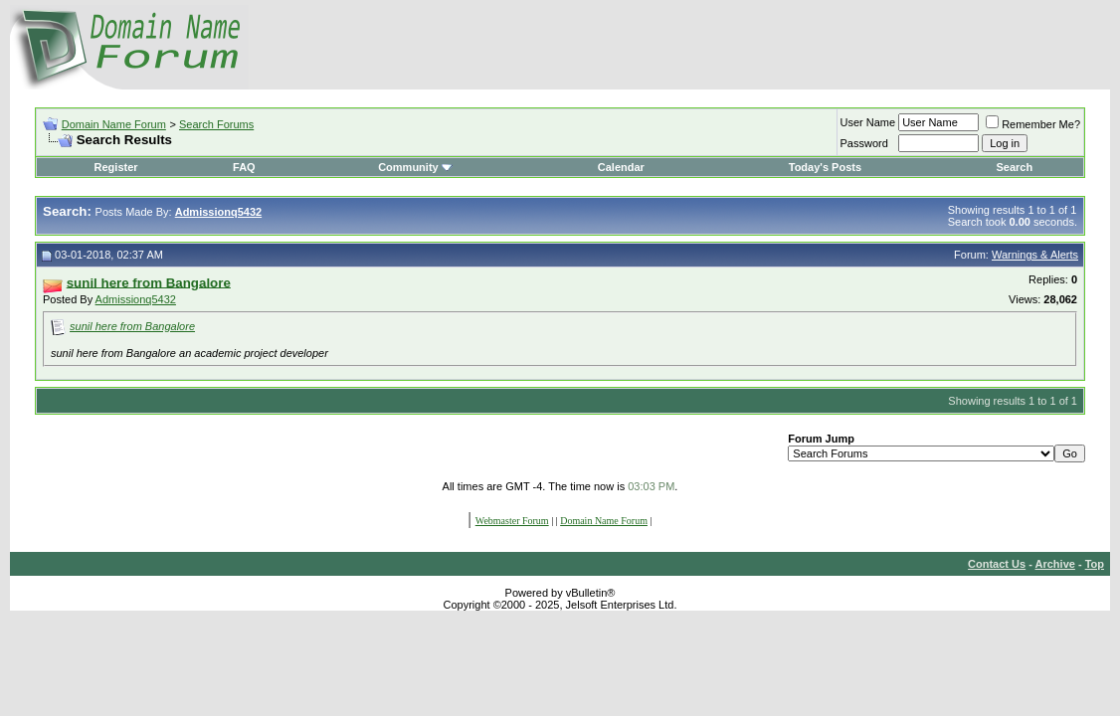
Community (415, 167)
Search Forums (216, 124)
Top (1094, 564)
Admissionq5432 (135, 299)
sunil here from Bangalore (132, 326)
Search (1014, 167)
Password (864, 143)
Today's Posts (825, 167)
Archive (1055, 564)
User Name (868, 122)
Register (116, 167)
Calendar (621, 167)
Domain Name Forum (114, 124)
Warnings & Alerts (1035, 255)
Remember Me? (1033, 124)
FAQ (244, 167)
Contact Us (997, 564)
